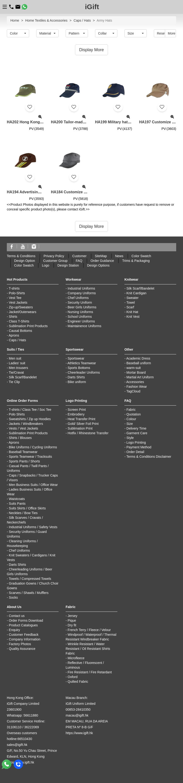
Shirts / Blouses (20, 438)
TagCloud (133, 391)
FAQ (79, 261)
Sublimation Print (80, 428)
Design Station (68, 265)
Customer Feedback (24, 634)
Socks (13, 597)
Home (14, 20)
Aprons (14, 335)
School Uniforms (80, 316)
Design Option (24, 261)
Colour (131, 419)
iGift (92, 7)
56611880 (31, 715)
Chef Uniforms (78, 298)
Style (130, 438)
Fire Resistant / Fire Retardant (90, 672)
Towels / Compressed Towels (30, 579)
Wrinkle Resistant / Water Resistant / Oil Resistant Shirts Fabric (88, 648)
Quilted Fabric (78, 681)
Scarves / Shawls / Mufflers (29, 593)
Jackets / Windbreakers (26, 424)
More (171, 33)
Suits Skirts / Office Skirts (27, 508)
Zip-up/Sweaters (21, 307)
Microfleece (76, 658)
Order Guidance (102, 261)
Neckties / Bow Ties (23, 513)
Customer (79, 256)
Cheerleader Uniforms (84, 372)
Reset (161, 33)
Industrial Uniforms (81, 288)
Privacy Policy (54, 256)
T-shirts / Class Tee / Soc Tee (30, 409)
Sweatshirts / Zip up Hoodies (30, 419)
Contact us (17, 616)
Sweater (133, 298)
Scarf (130, 307)
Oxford (73, 677)
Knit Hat (132, 312)
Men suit (15, 358)
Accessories (135, 382)
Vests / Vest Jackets (23, 428)
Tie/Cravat (16, 372)
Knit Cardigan (137, 293)
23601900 (14, 709)
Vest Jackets (18, 302)
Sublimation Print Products (28, 326)
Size (130, 424)
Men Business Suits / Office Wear (33, 485)
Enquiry (14, 630)
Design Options (98, 265)
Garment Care (137, 433)
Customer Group (55, 261)
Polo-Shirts (17, 293)
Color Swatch (141, 256)
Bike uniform (77, 382)
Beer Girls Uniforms (82, 307)
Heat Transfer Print (81, 419)
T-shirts (14, 288)
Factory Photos (20, 644)
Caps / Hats (82, 20)
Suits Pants (17, 503)
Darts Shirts (76, 377)
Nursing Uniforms (80, 312)
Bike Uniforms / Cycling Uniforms (33, 447)
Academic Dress (138, 358)
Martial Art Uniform (140, 377)
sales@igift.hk (17, 745)
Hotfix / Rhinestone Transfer (88, 433)
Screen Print (77, 409)
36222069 (31, 727)
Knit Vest (133, 316)
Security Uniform (80, 302)
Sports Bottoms (79, 368)
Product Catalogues (23, 625)
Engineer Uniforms (81, 321)
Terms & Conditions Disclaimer (148, 456)
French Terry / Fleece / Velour (89, 630)
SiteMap (101, 256)
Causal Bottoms (20, 331)
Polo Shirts (17, 414)
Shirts (13, 316)
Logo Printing (136, 442)
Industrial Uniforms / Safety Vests (33, 527)
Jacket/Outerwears (22, 312)
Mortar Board (136, 372)
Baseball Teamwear (23, 452)
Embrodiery (76, 414)
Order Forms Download (26, 620)
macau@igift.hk (77, 715)
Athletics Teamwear (82, 363)
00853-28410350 (78, 709)
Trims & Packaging (136, 261)
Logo (45, 265)
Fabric (131, 409)
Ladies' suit (17, 363)
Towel (130, 302)
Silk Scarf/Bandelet (140, 288)
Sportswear (76, 358)
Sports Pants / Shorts (24, 461)
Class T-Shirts (19, 321)
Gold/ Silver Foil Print (83, 424)
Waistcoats (17, 499)
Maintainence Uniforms (84, 326)
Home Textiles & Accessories (46, 20)
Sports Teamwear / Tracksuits (30, 456)
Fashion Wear (137, 386)
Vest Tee (15, 298)
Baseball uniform (139, 363)
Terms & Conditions (21, 256)
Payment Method (139, 447)
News (119, 256)
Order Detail (135, 452)
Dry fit (72, 625)
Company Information (24, 639)
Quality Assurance (22, 649)
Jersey (72, 616)
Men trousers (18, 368)
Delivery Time (137, 428)
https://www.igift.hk (79, 733)
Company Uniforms (82, 293)
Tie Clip (14, 382)
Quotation (134, 414)
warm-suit (134, 368)
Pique (72, 620)
